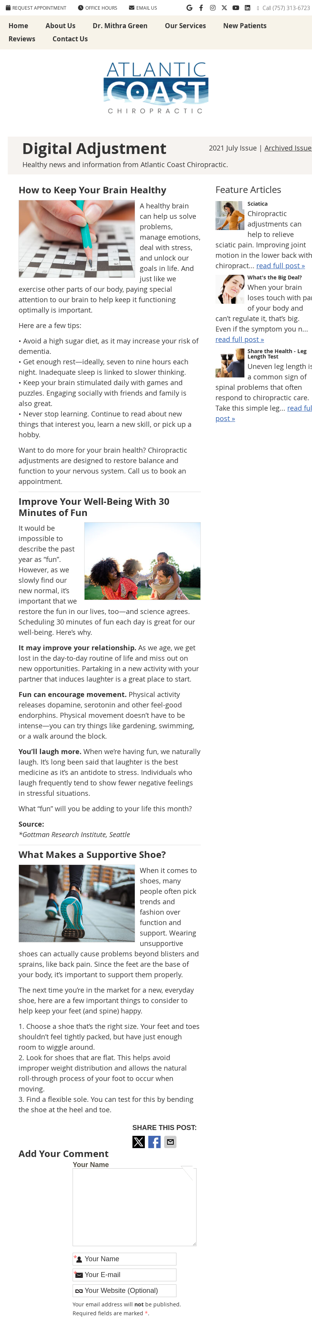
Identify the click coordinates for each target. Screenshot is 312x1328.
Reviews (21, 38)
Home (18, 25)
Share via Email (171, 1142)
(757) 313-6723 (291, 8)
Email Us (143, 8)
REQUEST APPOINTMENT (36, 8)
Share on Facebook (155, 1142)
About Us (60, 25)
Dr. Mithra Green (120, 25)
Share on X (139, 1142)
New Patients (244, 25)
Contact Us (70, 38)
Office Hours (97, 8)
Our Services (185, 25)
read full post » (280, 265)
